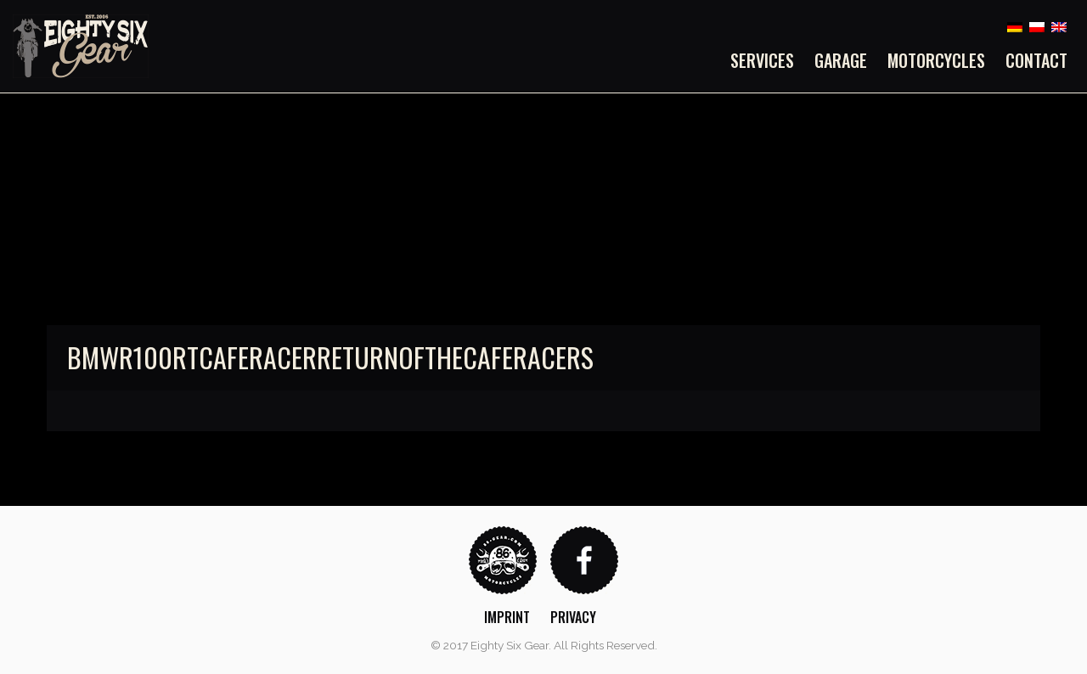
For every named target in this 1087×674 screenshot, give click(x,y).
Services (762, 60)
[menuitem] (767, 60)
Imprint (507, 617)
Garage (840, 60)
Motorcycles (936, 60)
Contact (1036, 60)
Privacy (573, 617)
